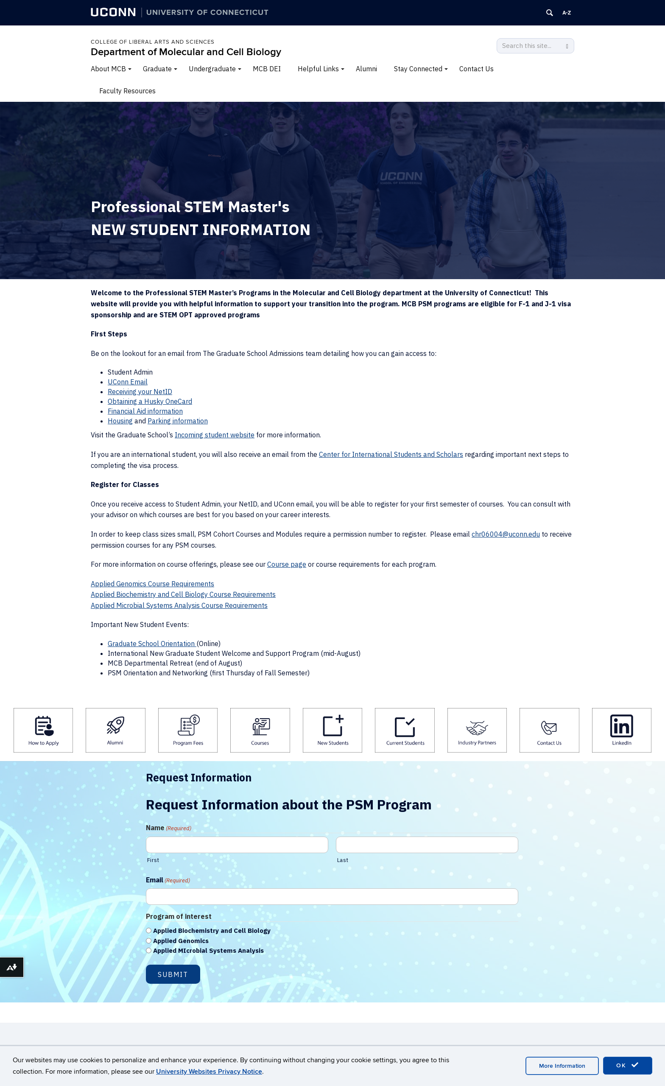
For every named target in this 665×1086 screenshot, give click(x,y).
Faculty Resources (127, 91)
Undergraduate (212, 68)
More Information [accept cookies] (562, 1065)
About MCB (108, 68)
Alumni (366, 68)
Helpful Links (318, 68)
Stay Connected (418, 68)
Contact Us (476, 68)
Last (342, 860)
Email (168, 880)
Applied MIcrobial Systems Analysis (208, 950)
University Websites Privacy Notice (209, 1071)
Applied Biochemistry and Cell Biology (212, 930)
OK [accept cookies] (627, 1065)
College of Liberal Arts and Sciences (153, 42)
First (153, 860)
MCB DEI (267, 68)
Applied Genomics (181, 941)
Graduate (157, 68)
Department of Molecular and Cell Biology (186, 52)
